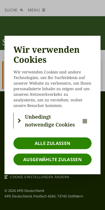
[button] (53, 120)
